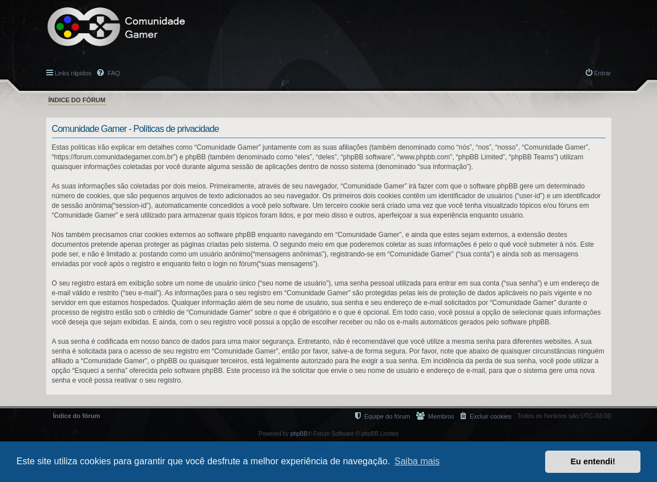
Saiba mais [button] (417, 461)
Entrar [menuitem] (602, 73)
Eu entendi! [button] (593, 461)
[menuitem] (485, 416)
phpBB (299, 434)
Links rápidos (73, 73)
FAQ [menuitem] (113, 73)
